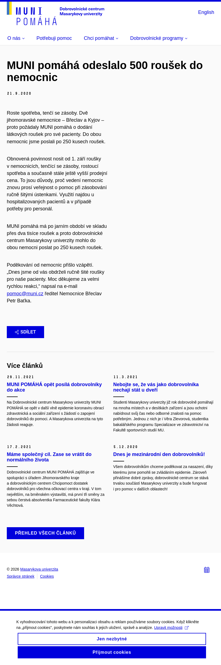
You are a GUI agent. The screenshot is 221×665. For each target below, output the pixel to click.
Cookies (47, 576)
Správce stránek (20, 576)
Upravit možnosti (171, 632)
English (206, 12)
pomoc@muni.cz (25, 293)
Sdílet (25, 332)
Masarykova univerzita (39, 569)
